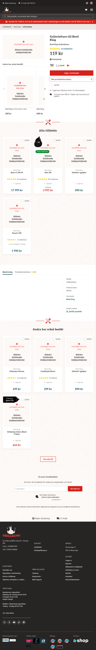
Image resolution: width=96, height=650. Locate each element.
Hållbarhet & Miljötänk (73, 567)
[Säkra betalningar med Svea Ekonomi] (6, 640)
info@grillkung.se (40, 550)
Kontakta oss (7, 570)
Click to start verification (50, 497)
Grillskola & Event (72, 570)
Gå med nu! (75, 489)
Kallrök (68, 573)
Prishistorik (55, 59)
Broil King (70, 299)
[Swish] (13, 640)
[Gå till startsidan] (7, 9)
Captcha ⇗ (56, 499)
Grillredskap (27, 27)
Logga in (68, 560)
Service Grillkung (9, 576)
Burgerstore (36, 576)
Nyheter (68, 564)
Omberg (35, 573)
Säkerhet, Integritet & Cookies (13, 580)
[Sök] (48, 16)
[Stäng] (92, 21)
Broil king (17, 27)
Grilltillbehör (7, 27)
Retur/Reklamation (72, 580)
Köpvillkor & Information (12, 573)
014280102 (38, 547)
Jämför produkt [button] (74, 311)
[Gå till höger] (45, 89)
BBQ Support (37, 580)
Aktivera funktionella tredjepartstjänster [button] (20, 96)
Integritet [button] (68, 576)
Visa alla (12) (48, 459)
